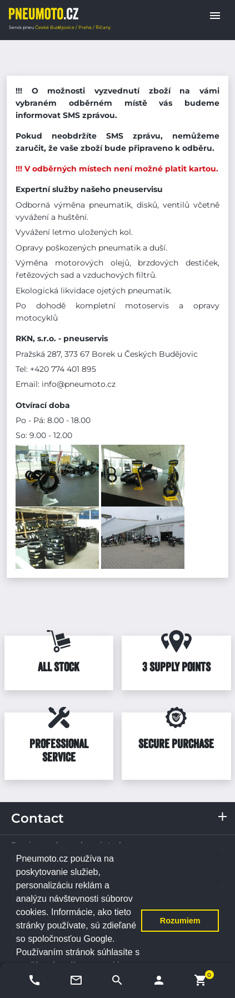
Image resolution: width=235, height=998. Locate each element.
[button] (215, 15)
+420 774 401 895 (63, 369)
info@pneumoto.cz (79, 384)
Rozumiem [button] (180, 920)
